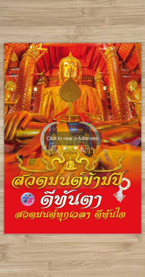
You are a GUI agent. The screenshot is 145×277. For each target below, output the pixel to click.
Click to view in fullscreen (72, 138)
